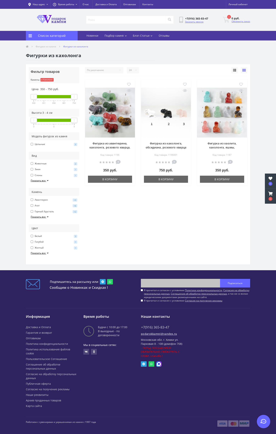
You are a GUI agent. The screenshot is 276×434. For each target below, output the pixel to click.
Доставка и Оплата (106, 4)
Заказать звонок (194, 21)
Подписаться (235, 283)
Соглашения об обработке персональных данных (199, 293)
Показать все (40, 180)
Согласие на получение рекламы (48, 389)
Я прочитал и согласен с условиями (183, 300)
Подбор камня (115, 35)
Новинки (92, 35)
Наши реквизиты (37, 395)
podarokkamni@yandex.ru (159, 334)
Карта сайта (34, 406)
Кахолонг (47, 79)
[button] (65, 4)
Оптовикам (129, 4)
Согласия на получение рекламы (203, 300)
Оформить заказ (241, 21)
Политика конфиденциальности (47, 344)
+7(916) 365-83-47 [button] (155, 327)
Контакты (147, 4)
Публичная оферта (38, 383)
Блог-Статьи (143, 35)
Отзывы (164, 35)
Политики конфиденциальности (203, 290)
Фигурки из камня (46, 46)
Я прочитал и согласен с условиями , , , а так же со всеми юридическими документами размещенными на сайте (196, 294)
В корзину (109, 179)
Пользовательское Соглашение (46, 359)
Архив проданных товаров (43, 400)
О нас (86, 4)
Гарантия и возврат (39, 332)
